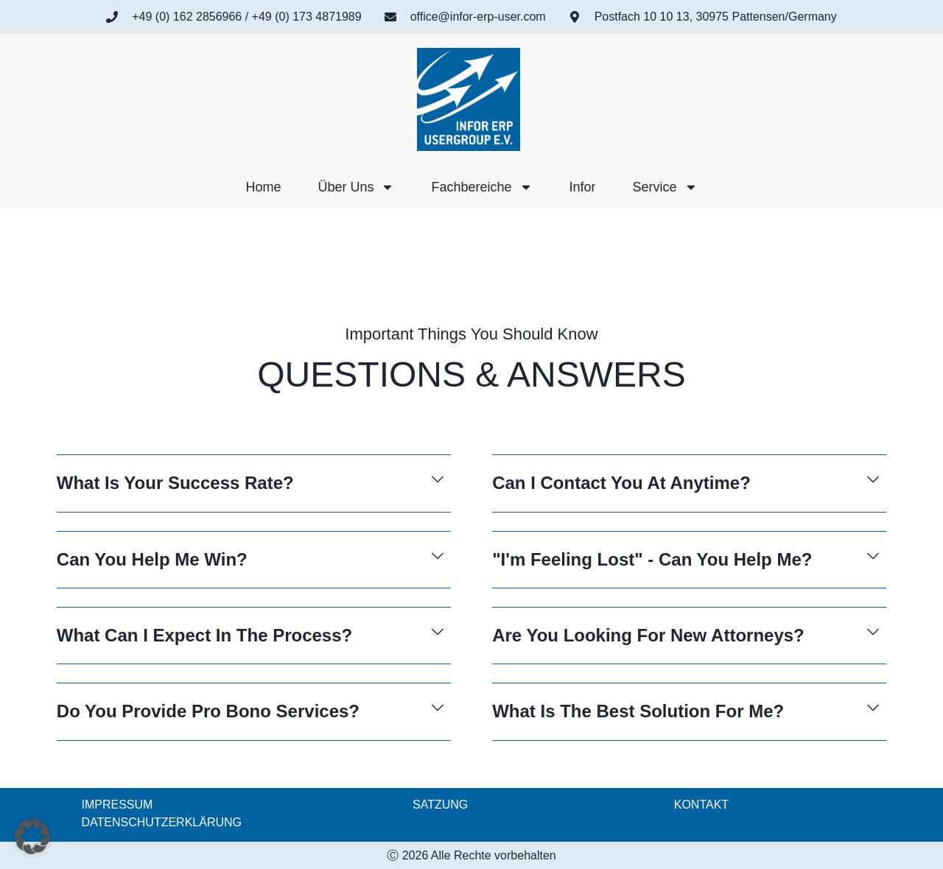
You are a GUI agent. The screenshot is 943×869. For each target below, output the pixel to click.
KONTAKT (701, 804)
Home (263, 187)
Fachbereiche (481, 187)
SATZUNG (440, 804)
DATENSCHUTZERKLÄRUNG (162, 822)
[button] (254, 493)
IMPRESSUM (117, 804)
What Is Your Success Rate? (175, 483)
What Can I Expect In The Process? (204, 635)
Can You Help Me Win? (152, 559)
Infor (582, 187)
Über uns (356, 187)
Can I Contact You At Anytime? (621, 483)
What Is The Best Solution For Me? (638, 711)
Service (665, 187)
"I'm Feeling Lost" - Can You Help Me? (652, 559)
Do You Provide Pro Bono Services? (208, 711)
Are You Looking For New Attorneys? (648, 635)
